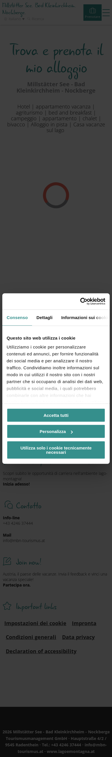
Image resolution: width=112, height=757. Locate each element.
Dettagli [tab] (44, 317)
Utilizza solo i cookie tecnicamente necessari (56, 449)
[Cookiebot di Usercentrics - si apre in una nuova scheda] (80, 301)
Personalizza (56, 431)
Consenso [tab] (17, 317)
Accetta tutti (56, 415)
